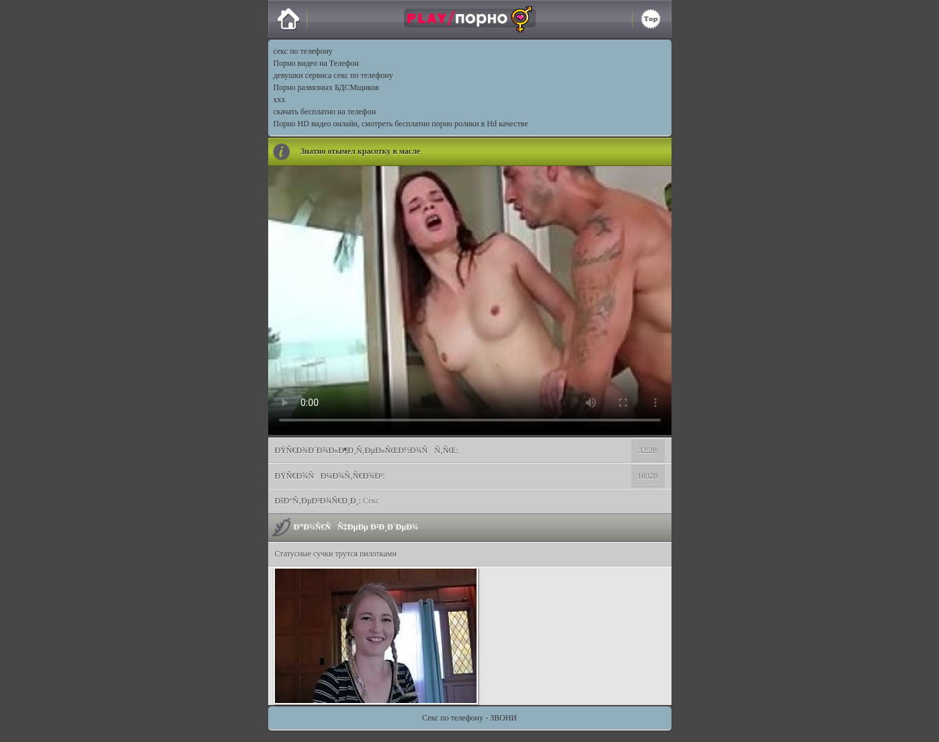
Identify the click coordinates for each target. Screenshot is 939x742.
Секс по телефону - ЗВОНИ (469, 718)
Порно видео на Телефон (316, 63)
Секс (371, 500)
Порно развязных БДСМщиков (326, 87)
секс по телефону (303, 51)
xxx (280, 99)
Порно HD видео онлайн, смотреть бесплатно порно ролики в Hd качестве (401, 123)
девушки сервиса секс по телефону (333, 75)
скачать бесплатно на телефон (325, 111)
